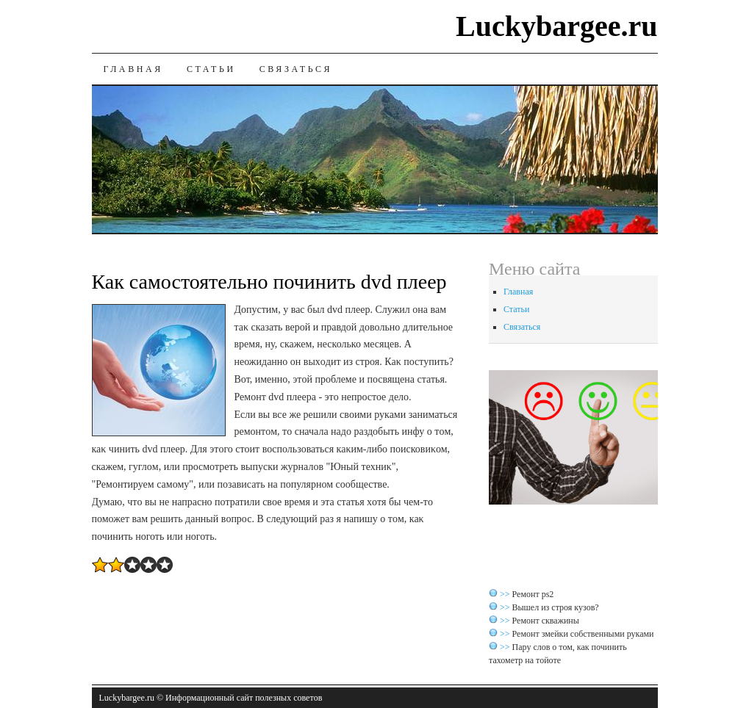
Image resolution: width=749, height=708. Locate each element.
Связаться (295, 69)
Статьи (211, 69)
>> (506, 594)
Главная (133, 69)
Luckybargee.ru (556, 26)
